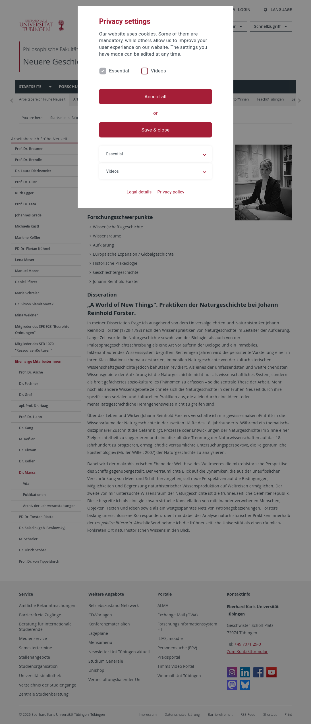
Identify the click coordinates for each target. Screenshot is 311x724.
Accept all (155, 96)
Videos (158, 71)
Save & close (156, 130)
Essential (119, 71)
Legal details (139, 192)
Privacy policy (170, 192)
